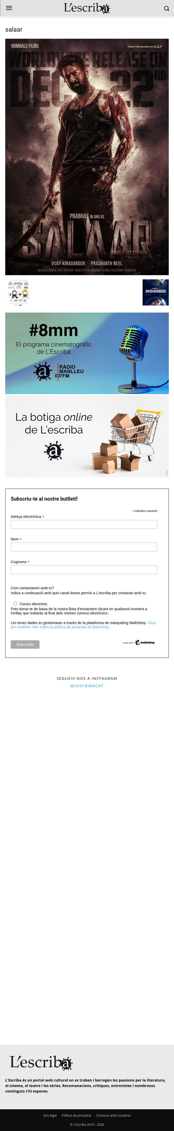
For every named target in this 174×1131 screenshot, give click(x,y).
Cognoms (20, 561)
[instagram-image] (43, 734)
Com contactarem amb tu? (32, 588)
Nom (16, 539)
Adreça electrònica (27, 516)
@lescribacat (87, 685)
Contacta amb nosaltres (113, 1115)
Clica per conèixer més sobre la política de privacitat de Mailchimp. (83, 625)
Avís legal (50, 1115)
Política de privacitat (76, 1115)
